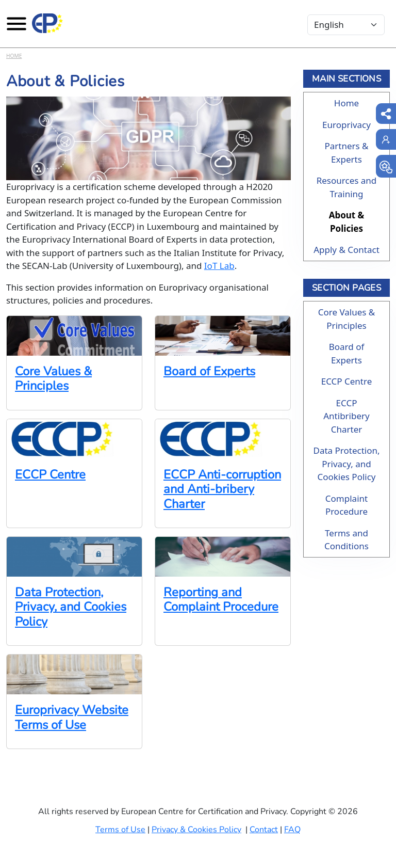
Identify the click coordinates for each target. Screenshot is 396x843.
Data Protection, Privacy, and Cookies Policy (70, 607)
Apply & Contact (347, 250)
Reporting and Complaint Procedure (220, 599)
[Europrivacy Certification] (47, 23)
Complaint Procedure (346, 505)
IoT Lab (219, 266)
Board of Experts (209, 371)
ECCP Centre (50, 474)
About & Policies (347, 221)
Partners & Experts (346, 152)
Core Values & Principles (53, 378)
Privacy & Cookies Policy (196, 829)
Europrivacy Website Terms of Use (71, 717)
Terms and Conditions (346, 539)
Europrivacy (346, 125)
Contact (264, 829)
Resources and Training (347, 187)
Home (14, 55)
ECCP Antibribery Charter (346, 416)
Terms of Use (120, 829)
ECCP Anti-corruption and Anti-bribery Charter (222, 489)
